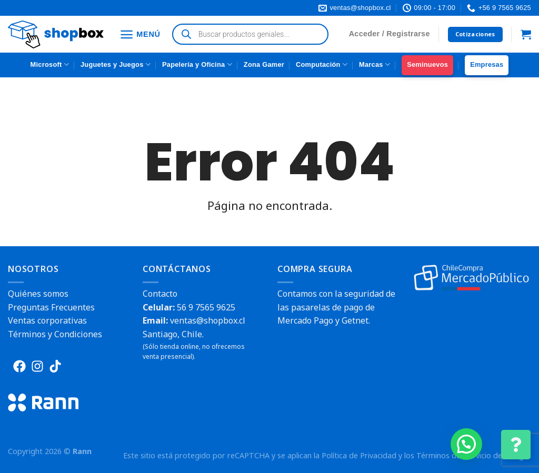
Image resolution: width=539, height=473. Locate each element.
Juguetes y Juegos (116, 64)
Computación (321, 64)
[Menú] (140, 34)
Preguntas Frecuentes (51, 307)
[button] (466, 444)
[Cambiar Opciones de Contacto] (516, 444)
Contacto (160, 293)
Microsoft (50, 64)
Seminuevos (427, 64)
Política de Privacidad (359, 455)
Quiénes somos (38, 293)
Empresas (486, 64)
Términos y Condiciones (55, 334)
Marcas (374, 64)
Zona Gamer (264, 64)
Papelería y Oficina (197, 64)
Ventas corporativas (47, 320)
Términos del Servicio (453, 455)
